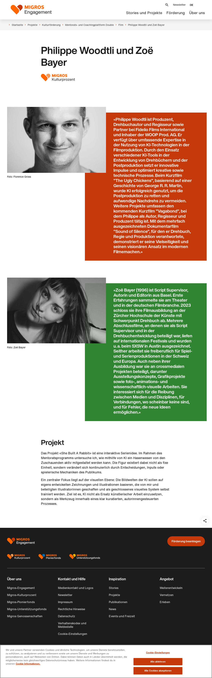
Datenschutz (66, 616)
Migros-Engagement (21, 588)
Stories (113, 588)
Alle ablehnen (158, 661)
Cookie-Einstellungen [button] (72, 634)
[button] (167, 5)
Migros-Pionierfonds (21, 602)
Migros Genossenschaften (25, 616)
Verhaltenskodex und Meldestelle (72, 625)
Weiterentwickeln (171, 588)
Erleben (165, 602)
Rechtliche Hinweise (71, 609)
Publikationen (118, 602)
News (112, 609)
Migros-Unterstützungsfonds (26, 609)
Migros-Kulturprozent (21, 595)
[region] (106, 661)
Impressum (65, 602)
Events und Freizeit (122, 616)
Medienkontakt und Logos (75, 588)
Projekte (114, 595)
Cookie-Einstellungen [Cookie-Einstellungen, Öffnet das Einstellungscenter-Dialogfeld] (158, 652)
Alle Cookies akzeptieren (158, 670)
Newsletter (179, 5)
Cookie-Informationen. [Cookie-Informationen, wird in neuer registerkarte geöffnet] (28, 663)
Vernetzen (167, 595)
